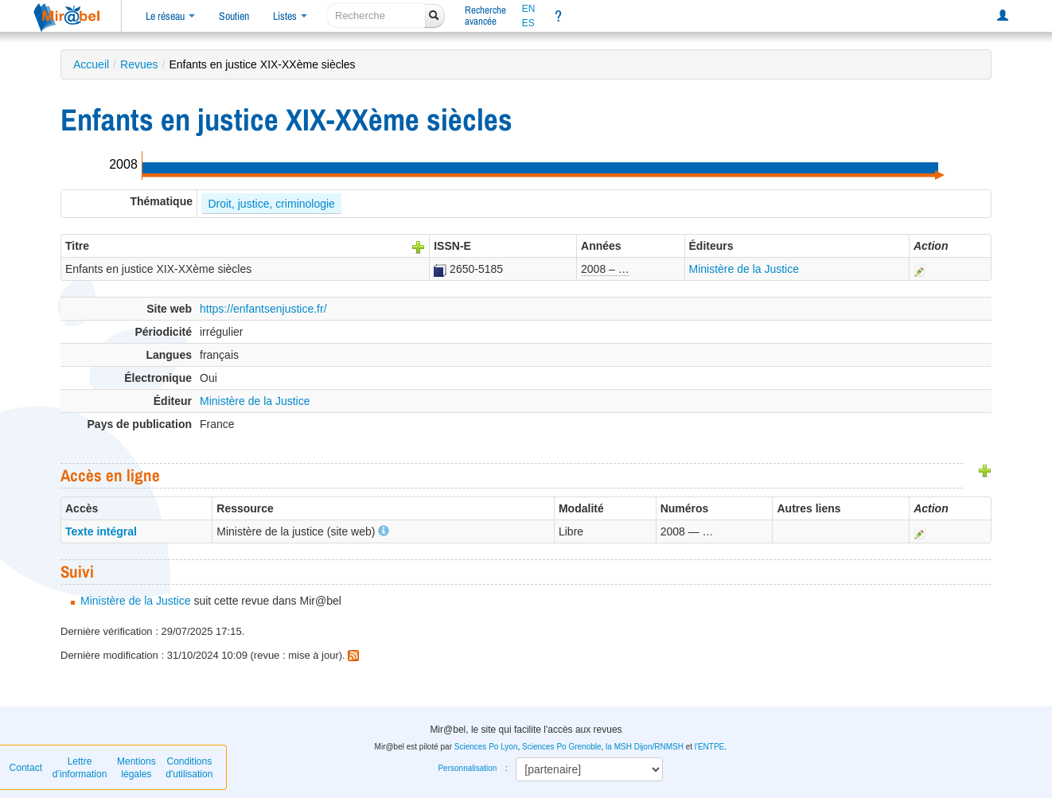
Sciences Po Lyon (486, 746)
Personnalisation (467, 768)
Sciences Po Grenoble (562, 746)
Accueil (91, 64)
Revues (139, 64)
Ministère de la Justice (744, 269)
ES (528, 23)
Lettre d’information (80, 768)
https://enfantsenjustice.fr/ (263, 308)
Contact (26, 767)
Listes (290, 16)
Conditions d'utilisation (189, 768)
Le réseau (170, 16)
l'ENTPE (709, 746)
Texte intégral (101, 531)
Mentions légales (136, 768)
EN (529, 8)
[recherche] (376, 15)
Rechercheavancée (485, 15)
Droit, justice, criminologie (271, 203)
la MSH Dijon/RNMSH (645, 746)
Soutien (234, 16)
